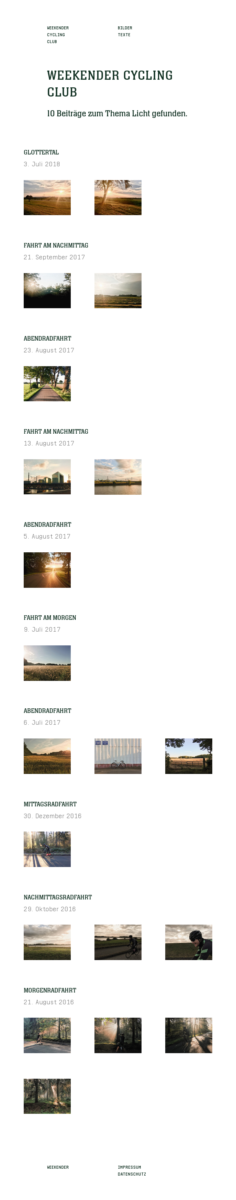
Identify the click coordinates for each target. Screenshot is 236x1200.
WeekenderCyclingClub (58, 33)
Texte (124, 34)
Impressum (129, 1166)
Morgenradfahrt (50, 990)
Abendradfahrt (47, 338)
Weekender (58, 1166)
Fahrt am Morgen (50, 617)
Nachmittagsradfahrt (58, 897)
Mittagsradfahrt (50, 804)
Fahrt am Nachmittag (56, 245)
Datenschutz (132, 1173)
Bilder (125, 27)
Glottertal (41, 152)
